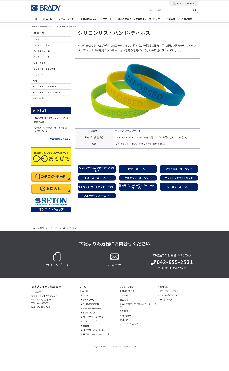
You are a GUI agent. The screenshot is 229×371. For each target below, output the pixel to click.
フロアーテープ (42, 83)
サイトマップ (166, 320)
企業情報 (170, 18)
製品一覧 (47, 18)
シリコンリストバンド (179, 187)
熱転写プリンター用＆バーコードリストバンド (138, 187)
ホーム (83, 307)
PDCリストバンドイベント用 (50, 104)
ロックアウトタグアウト (47, 76)
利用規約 (164, 307)
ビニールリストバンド (97, 178)
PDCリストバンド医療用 (47, 97)
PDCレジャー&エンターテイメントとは (96, 169)
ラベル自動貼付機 (44, 54)
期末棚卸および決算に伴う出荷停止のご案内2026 (50, 147)
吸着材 (37, 90)
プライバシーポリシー (170, 311)
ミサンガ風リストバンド (179, 169)
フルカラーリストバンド (97, 196)
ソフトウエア (41, 68)
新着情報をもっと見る (55, 159)
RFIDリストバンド (138, 169)
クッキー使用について (170, 316)
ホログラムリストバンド (138, 178)
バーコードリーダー (45, 61)
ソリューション (66, 18)
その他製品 (40, 111)
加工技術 (124, 320)
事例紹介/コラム (88, 18)
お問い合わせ (188, 18)
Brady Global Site (183, 3)
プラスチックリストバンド (179, 178)
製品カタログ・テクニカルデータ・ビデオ (139, 18)
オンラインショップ (129, 344)
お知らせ (124, 340)
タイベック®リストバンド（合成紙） (97, 187)
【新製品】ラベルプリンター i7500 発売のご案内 (50, 135)
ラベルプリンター (44, 47)
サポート (107, 18)
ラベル (37, 40)
